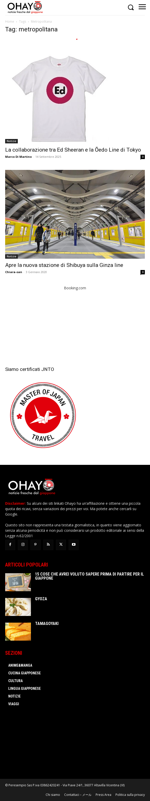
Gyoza (41, 598)
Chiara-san (13, 272)
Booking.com (75, 287)
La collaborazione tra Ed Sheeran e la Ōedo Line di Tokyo (73, 150)
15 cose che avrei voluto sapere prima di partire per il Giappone (89, 576)
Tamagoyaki (47, 623)
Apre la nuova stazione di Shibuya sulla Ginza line (64, 265)
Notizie (11, 141)
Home (9, 21)
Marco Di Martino (18, 157)
